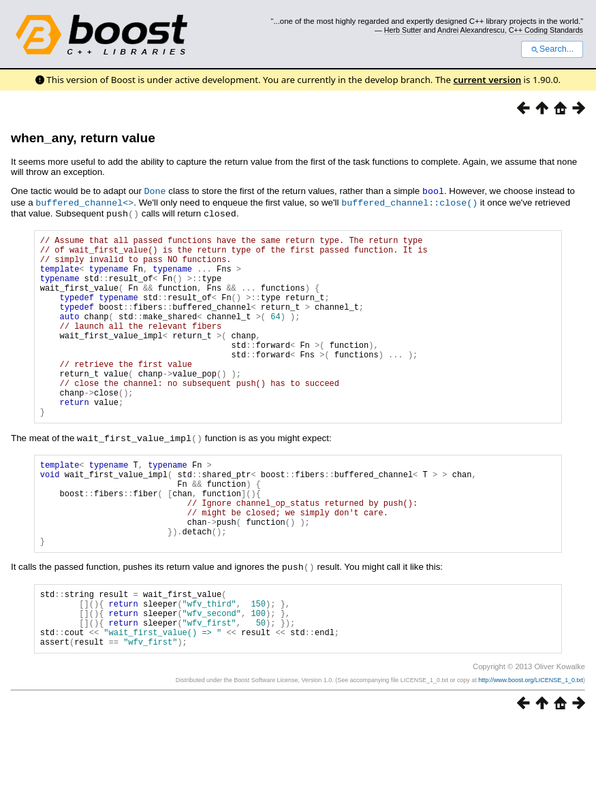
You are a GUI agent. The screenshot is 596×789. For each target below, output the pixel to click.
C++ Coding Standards (546, 30)
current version (488, 80)
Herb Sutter (403, 30)
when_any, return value (83, 138)
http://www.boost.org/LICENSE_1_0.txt (530, 746)
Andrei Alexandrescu (471, 30)
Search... (552, 49)
